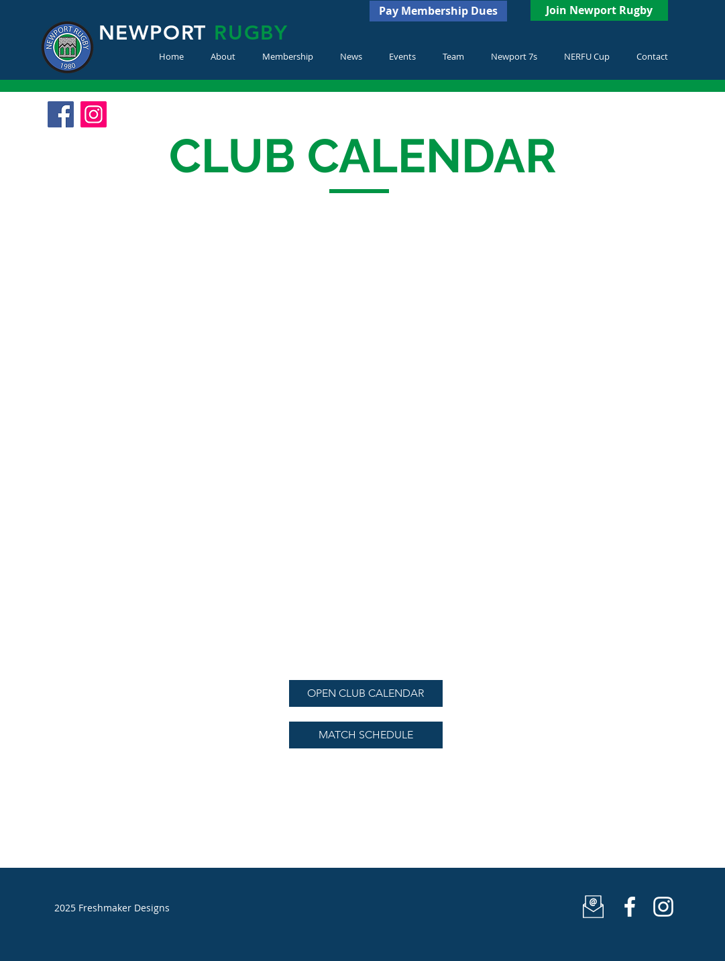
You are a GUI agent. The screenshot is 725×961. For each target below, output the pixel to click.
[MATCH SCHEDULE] (366, 735)
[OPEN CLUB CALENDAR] (366, 693)
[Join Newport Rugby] (599, 10)
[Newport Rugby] (629, 906)
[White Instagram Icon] (663, 906)
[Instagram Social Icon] (93, 114)
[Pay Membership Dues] (438, 11)
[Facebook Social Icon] (61, 114)
